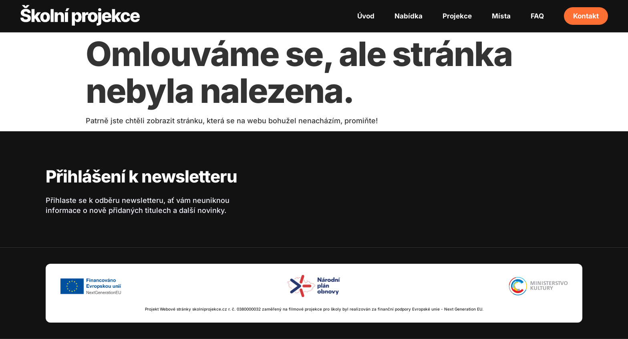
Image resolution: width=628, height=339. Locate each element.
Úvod (365, 16)
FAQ (537, 16)
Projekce (457, 16)
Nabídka (409, 16)
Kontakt (586, 16)
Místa (501, 16)
